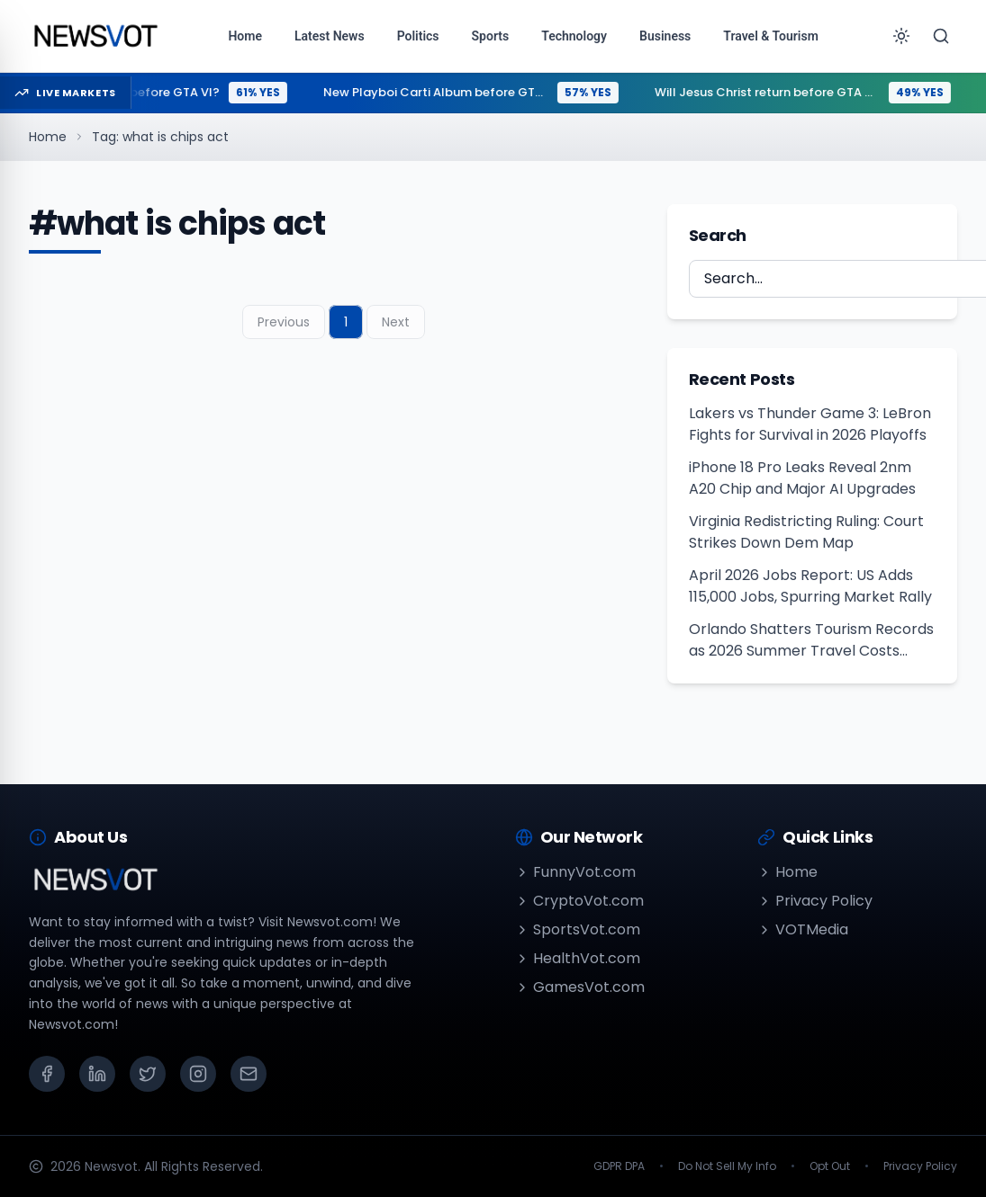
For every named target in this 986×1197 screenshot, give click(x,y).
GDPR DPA (619, 1166)
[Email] (249, 1074)
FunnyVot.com (575, 872)
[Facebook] (47, 1074)
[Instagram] (198, 1074)
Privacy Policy (815, 900)
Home (48, 137)
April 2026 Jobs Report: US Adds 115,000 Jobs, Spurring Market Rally (810, 586)
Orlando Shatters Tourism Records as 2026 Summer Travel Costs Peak (811, 640)
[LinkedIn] (97, 1074)
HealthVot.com (577, 958)
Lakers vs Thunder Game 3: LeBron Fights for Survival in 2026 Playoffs (810, 424)
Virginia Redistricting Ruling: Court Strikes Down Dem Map (806, 532)
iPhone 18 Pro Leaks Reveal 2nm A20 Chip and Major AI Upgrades (802, 478)
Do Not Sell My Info (727, 1166)
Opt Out (830, 1166)
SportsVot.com (577, 929)
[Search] (941, 36)
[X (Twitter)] (148, 1074)
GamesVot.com (580, 987)
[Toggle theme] (901, 36)
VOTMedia (802, 929)
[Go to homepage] (95, 36)
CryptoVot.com (579, 900)
